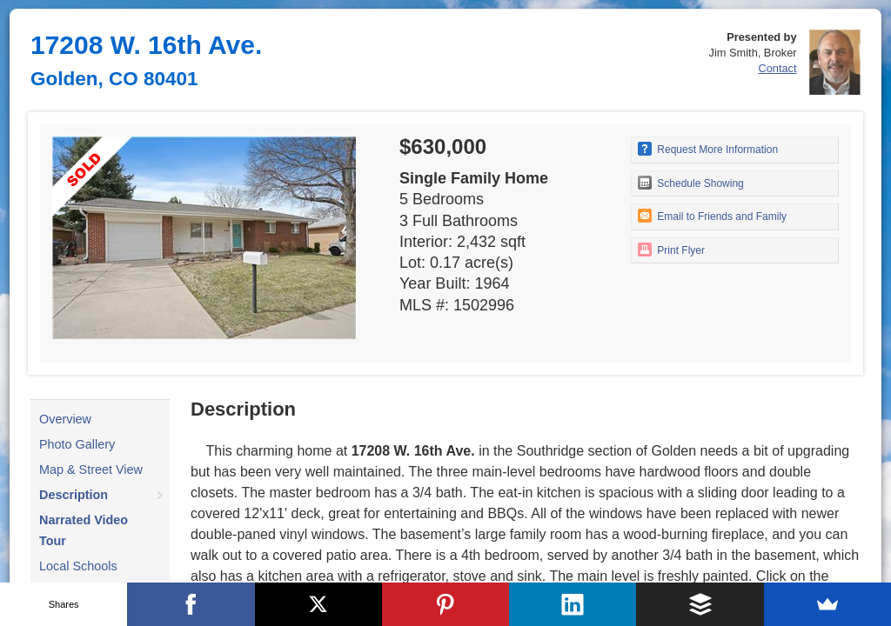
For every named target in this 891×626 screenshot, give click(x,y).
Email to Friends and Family (712, 216)
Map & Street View (91, 469)
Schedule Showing (691, 183)
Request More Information (708, 149)
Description (73, 495)
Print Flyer (671, 249)
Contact (777, 68)
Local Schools (78, 566)
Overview (65, 419)
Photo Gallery (77, 444)
